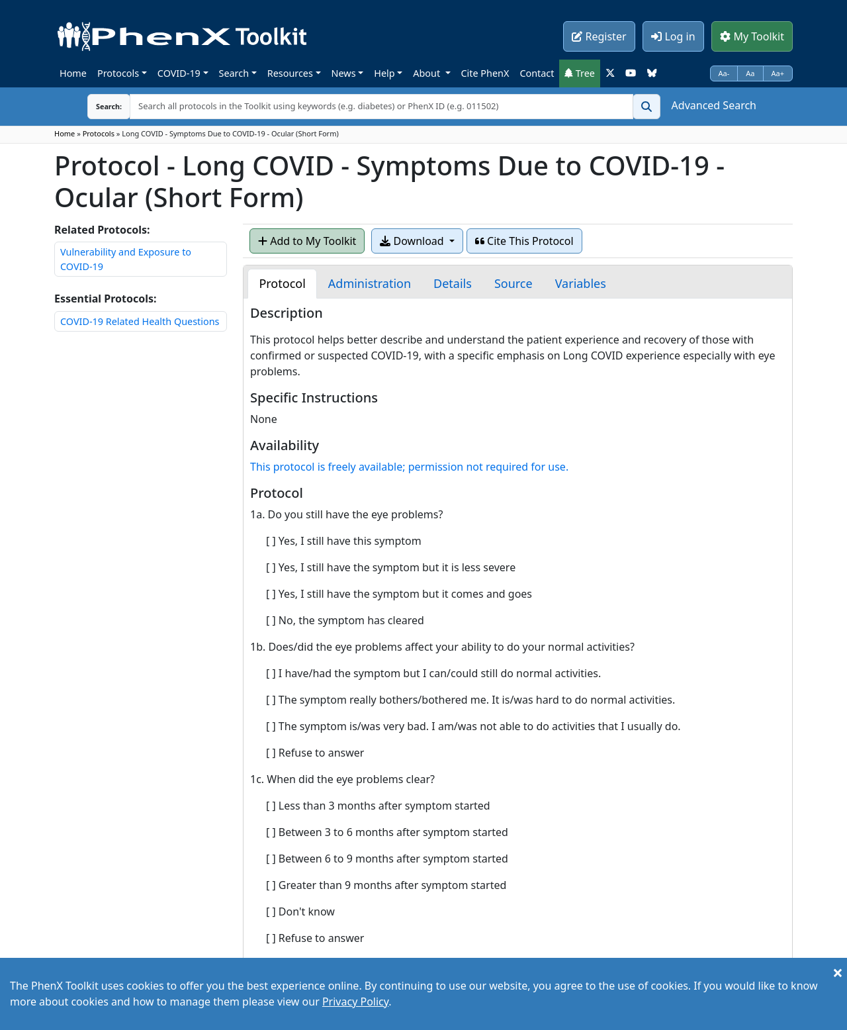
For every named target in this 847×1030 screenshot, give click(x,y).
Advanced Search (714, 105)
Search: (98, 106)
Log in (673, 36)
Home (73, 73)
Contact (536, 73)
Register (599, 36)
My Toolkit (752, 36)
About (428, 73)
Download (413, 241)
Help (384, 73)
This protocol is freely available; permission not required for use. (409, 466)
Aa (750, 73)
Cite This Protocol (524, 241)
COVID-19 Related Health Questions (139, 321)
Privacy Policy (355, 1001)
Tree (579, 73)
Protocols (118, 73)
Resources (290, 73)
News (344, 73)
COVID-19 (179, 73)
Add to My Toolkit (307, 241)
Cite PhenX (485, 73)
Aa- (724, 73)
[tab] (281, 284)
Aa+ (778, 73)
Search (234, 73)
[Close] (837, 972)
